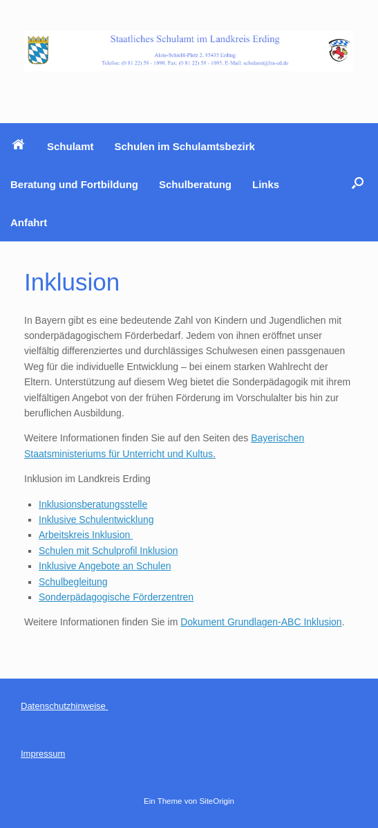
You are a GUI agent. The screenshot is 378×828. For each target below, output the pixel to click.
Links (265, 184)
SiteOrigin (216, 801)
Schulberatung (195, 184)
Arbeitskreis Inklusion (86, 534)
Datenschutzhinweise (64, 706)
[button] (357, 182)
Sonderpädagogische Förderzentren (116, 596)
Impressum (43, 753)
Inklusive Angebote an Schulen (105, 565)
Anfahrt (28, 222)
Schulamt (70, 146)
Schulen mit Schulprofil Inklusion (108, 550)
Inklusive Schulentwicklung (96, 519)
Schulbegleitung (73, 581)
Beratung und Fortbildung (74, 184)
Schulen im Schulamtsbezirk (185, 146)
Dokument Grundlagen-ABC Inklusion (260, 621)
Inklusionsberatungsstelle (93, 504)
